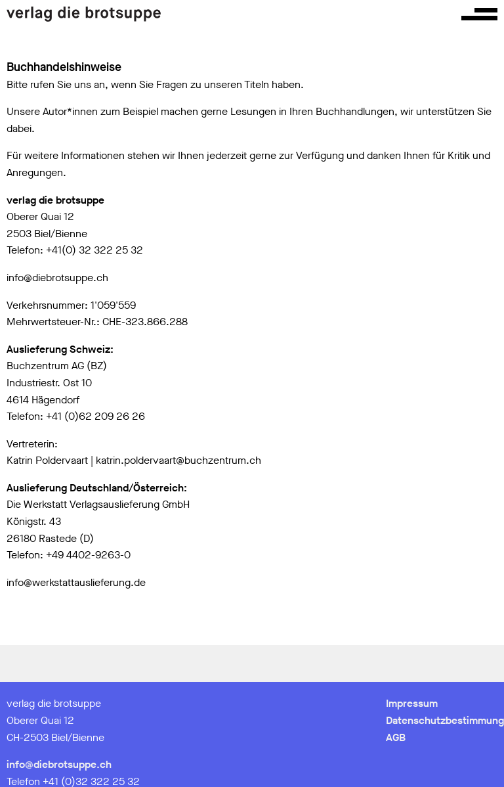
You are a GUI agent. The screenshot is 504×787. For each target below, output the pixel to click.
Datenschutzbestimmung (445, 720)
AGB (396, 737)
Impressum (412, 703)
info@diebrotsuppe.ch (59, 764)
